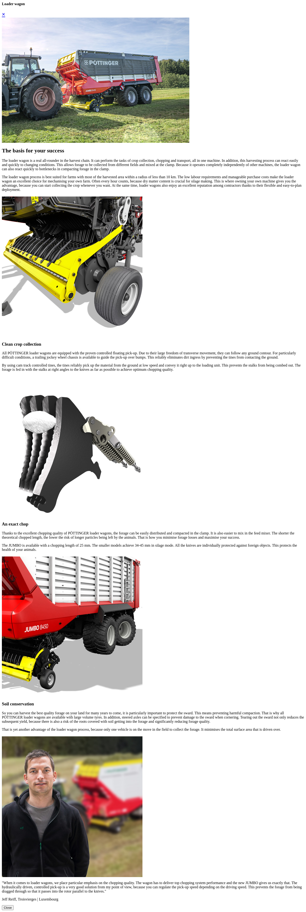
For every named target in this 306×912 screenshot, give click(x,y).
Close (8, 907)
